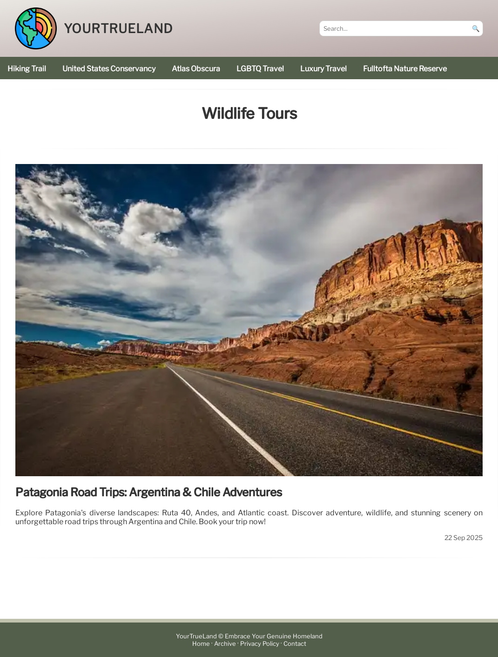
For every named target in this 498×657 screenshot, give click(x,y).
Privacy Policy (259, 643)
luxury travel (323, 68)
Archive (225, 643)
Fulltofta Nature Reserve (405, 68)
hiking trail (26, 68)
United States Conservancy (108, 68)
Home (201, 643)
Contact (294, 643)
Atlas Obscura (196, 68)
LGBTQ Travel (260, 68)
